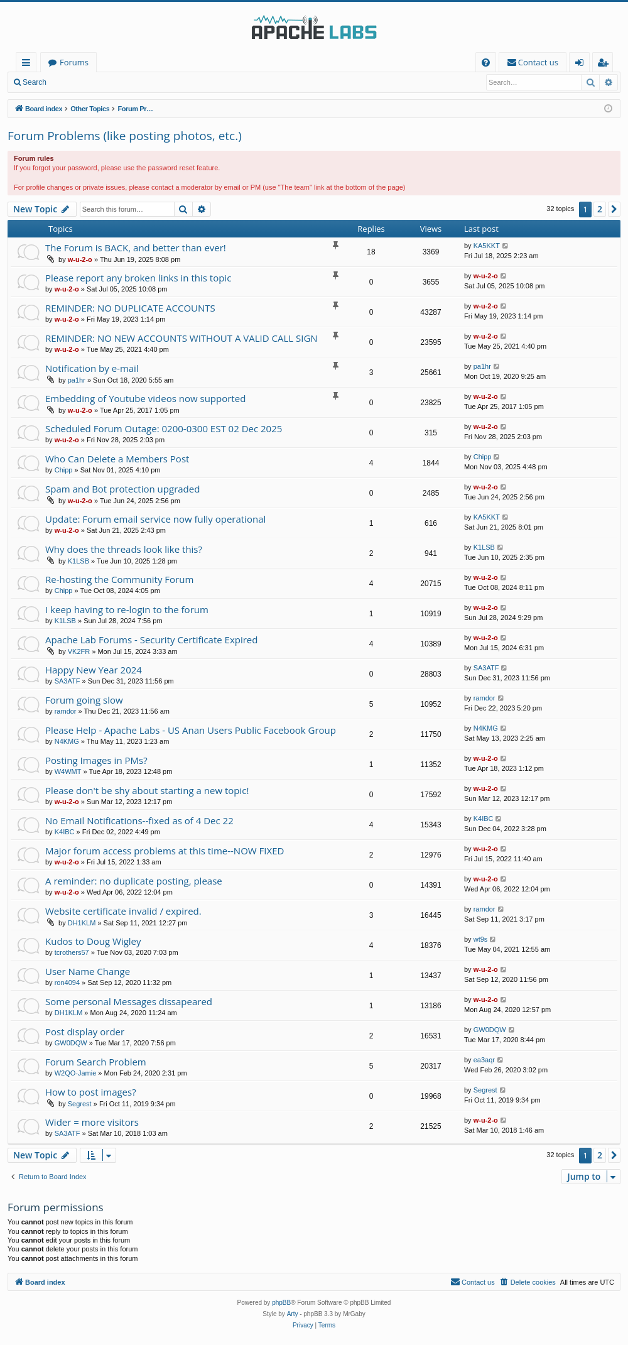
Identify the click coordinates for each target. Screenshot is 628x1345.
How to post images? (90, 1092)
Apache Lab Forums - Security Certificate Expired (151, 639)
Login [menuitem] (582, 64)
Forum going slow (84, 700)
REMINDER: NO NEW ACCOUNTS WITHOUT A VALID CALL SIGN (181, 338)
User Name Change (87, 971)
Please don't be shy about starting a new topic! (147, 790)
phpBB (281, 1302)
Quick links (28, 64)
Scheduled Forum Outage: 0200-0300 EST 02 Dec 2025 (163, 428)
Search (34, 82)
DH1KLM (82, 923)
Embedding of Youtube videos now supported (145, 398)
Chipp (64, 470)
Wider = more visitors (92, 1122)
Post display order (84, 1031)
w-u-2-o (80, 259)
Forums (74, 62)
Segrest (80, 1104)
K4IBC (65, 832)
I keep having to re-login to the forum (126, 609)
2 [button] (599, 209)
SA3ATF (67, 681)
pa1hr (76, 380)
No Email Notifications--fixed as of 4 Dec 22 (139, 820)
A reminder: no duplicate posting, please (133, 880)
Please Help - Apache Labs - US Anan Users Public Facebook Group (190, 730)
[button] (614, 209)
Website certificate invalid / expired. (123, 911)
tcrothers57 (72, 952)
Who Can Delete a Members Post (117, 458)
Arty (292, 1313)
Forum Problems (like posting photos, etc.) (125, 136)
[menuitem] (485, 62)
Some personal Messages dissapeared (128, 1001)
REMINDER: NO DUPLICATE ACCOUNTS (130, 308)
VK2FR (79, 651)
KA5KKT (487, 245)
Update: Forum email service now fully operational (155, 519)
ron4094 (67, 982)
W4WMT (68, 771)
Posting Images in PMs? (96, 760)
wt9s (481, 939)
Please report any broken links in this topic (138, 277)
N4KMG (67, 741)
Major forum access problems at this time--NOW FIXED (164, 850)
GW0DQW (71, 1043)
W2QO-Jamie (76, 1073)
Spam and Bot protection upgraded (122, 488)
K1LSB (78, 561)
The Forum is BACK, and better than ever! (135, 247)
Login (74, 82)
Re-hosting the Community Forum (119, 579)
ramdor (66, 711)
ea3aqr (484, 1060)
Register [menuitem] (605, 64)
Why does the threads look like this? (123, 549)
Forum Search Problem (95, 1061)
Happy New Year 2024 (93, 669)
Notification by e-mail (92, 368)
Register (116, 82)
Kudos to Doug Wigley (93, 941)
